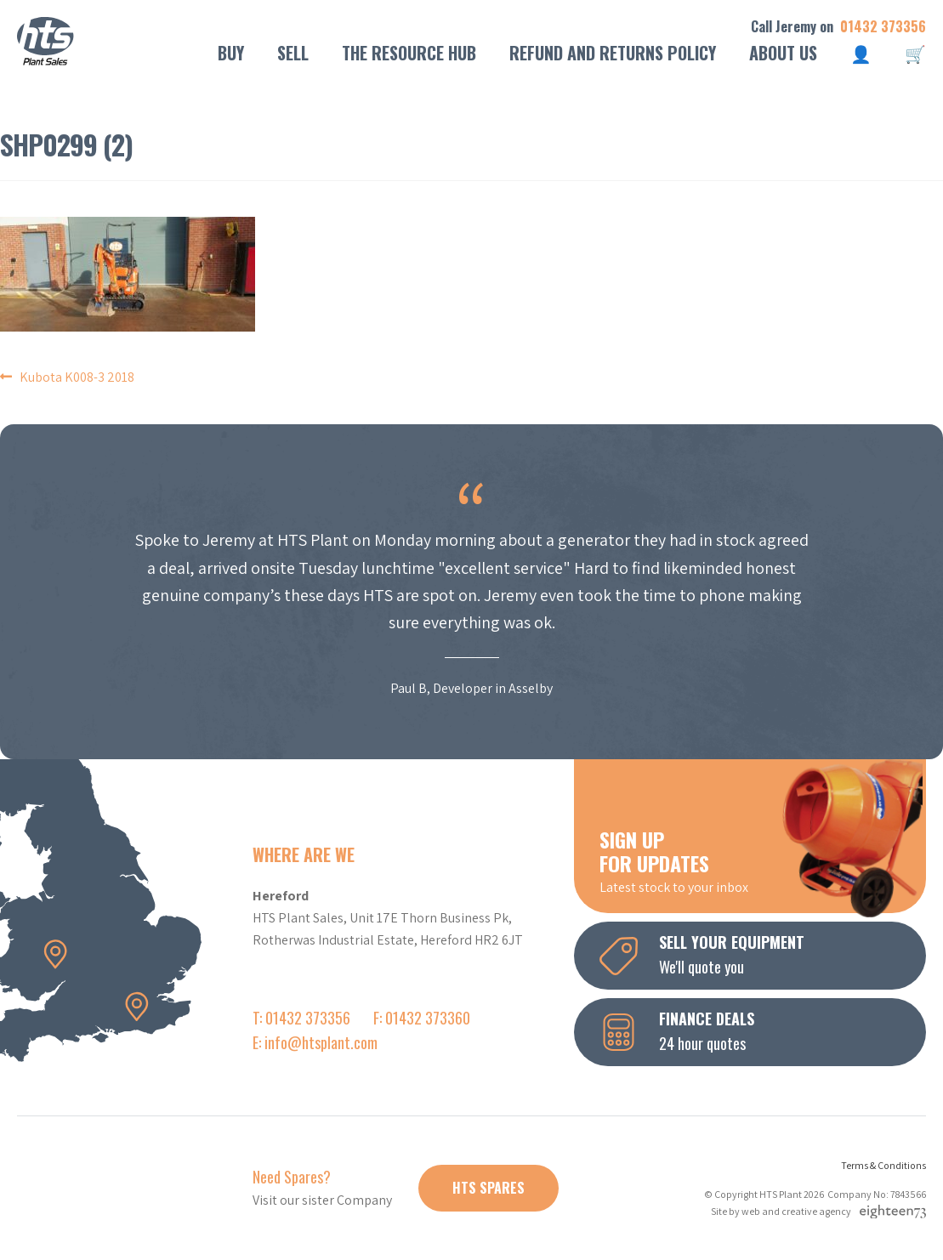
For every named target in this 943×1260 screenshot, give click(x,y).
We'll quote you (762, 954)
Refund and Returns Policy (612, 52)
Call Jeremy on (838, 27)
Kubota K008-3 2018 (77, 377)
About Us (783, 52)
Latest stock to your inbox (762, 860)
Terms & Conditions (883, 1165)
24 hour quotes (762, 1030)
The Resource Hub (409, 52)
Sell (293, 52)
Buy (231, 52)
